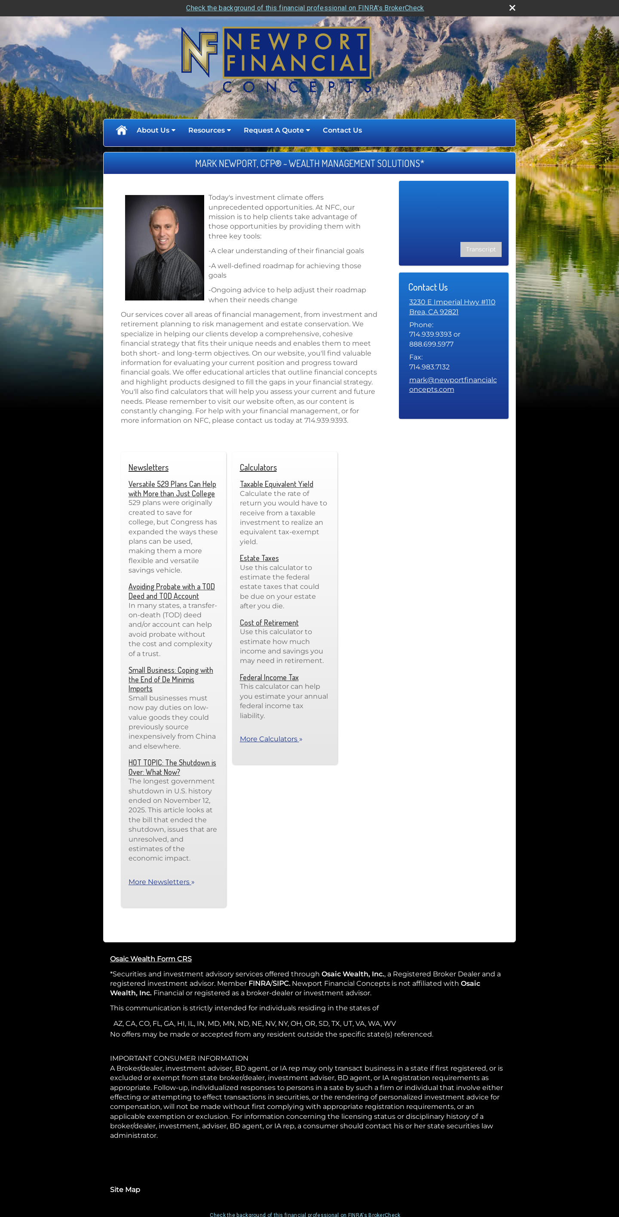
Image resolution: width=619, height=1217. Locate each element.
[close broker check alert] (512, 7)
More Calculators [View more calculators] (271, 739)
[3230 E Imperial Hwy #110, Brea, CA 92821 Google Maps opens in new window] (452, 307)
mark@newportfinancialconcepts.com (453, 384)
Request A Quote (274, 130)
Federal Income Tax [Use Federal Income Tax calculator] (269, 677)
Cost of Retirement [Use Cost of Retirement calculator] (269, 622)
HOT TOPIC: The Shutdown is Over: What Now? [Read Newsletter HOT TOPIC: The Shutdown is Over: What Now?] (172, 767)
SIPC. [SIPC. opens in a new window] (281, 983)
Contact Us (342, 130)
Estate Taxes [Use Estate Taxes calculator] (259, 558)
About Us (153, 130)
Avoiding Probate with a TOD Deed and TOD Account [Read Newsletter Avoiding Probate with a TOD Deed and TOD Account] (172, 591)
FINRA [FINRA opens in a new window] (259, 983)
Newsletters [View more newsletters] (149, 467)
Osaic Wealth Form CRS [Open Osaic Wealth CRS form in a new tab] (151, 959)
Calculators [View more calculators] (258, 467)
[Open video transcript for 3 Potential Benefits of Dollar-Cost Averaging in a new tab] (481, 249)
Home (121, 130)
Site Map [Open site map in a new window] (125, 1190)
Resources (206, 130)
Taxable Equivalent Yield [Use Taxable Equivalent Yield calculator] (276, 484)
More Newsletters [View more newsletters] (162, 882)
